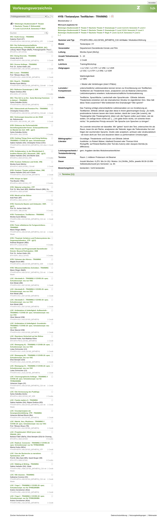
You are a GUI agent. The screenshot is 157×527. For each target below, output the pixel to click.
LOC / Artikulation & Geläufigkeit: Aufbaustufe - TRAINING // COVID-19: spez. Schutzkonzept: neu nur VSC (29, 312)
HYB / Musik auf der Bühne (21, 195)
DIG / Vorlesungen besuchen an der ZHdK (26, 117)
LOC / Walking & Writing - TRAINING (24, 464)
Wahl (43, 29)
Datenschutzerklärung (119, 515)
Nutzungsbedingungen (137, 515)
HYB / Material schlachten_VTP (22, 187)
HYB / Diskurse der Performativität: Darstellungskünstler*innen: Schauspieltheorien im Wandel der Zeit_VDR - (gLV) (29, 127)
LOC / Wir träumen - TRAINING (22, 475)
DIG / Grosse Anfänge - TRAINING (23, 64)
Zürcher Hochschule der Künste (22, 515)
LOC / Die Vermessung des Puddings (25, 392)
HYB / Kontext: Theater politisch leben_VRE (27, 170)
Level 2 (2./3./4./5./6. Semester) (27, 29)
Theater (41, 24)
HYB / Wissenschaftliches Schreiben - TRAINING (29, 268)
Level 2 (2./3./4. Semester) (127, 28)
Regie (107, 33)
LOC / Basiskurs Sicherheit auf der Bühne (27, 336)
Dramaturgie (110, 28)
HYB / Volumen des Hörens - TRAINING (26, 259)
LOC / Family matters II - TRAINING (24, 400)
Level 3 (141, 30)
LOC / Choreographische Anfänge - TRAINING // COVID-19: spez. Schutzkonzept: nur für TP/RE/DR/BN (29, 379)
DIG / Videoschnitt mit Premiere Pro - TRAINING (29, 108)
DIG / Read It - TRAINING (20, 81)
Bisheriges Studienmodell (25, 24)
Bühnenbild (35, 26)
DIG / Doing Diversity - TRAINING (23, 56)
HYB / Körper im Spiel (19, 179)
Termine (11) (68, 174)
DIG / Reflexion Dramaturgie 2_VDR (24, 89)
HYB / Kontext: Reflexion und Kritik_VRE (26, 162)
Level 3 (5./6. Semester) (126, 30)
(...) (59, 35)
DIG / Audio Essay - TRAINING (22, 37)
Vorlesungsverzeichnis (32, 8)
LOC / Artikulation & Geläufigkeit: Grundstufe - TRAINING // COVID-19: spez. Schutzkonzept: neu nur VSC (29, 325)
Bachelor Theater (22, 26)
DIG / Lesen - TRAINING (19, 73)
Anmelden (152, 3)
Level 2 (142, 28)
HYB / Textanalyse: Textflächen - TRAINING (27, 214)
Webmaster (152, 515)
